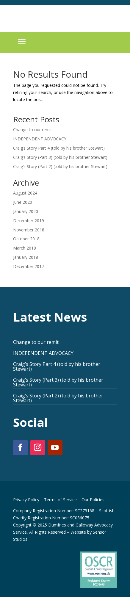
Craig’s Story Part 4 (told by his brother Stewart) (59, 148)
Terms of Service (60, 499)
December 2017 (28, 266)
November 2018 (28, 230)
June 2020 (22, 202)
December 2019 (28, 220)
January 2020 (25, 211)
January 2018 (25, 257)
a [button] (22, 42)
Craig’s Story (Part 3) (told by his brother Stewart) (60, 157)
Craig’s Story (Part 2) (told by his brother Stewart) (60, 166)
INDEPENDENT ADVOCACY (39, 139)
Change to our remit (32, 129)
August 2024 (25, 193)
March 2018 (24, 248)
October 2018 (26, 239)
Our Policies (93, 499)
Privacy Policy (26, 499)
